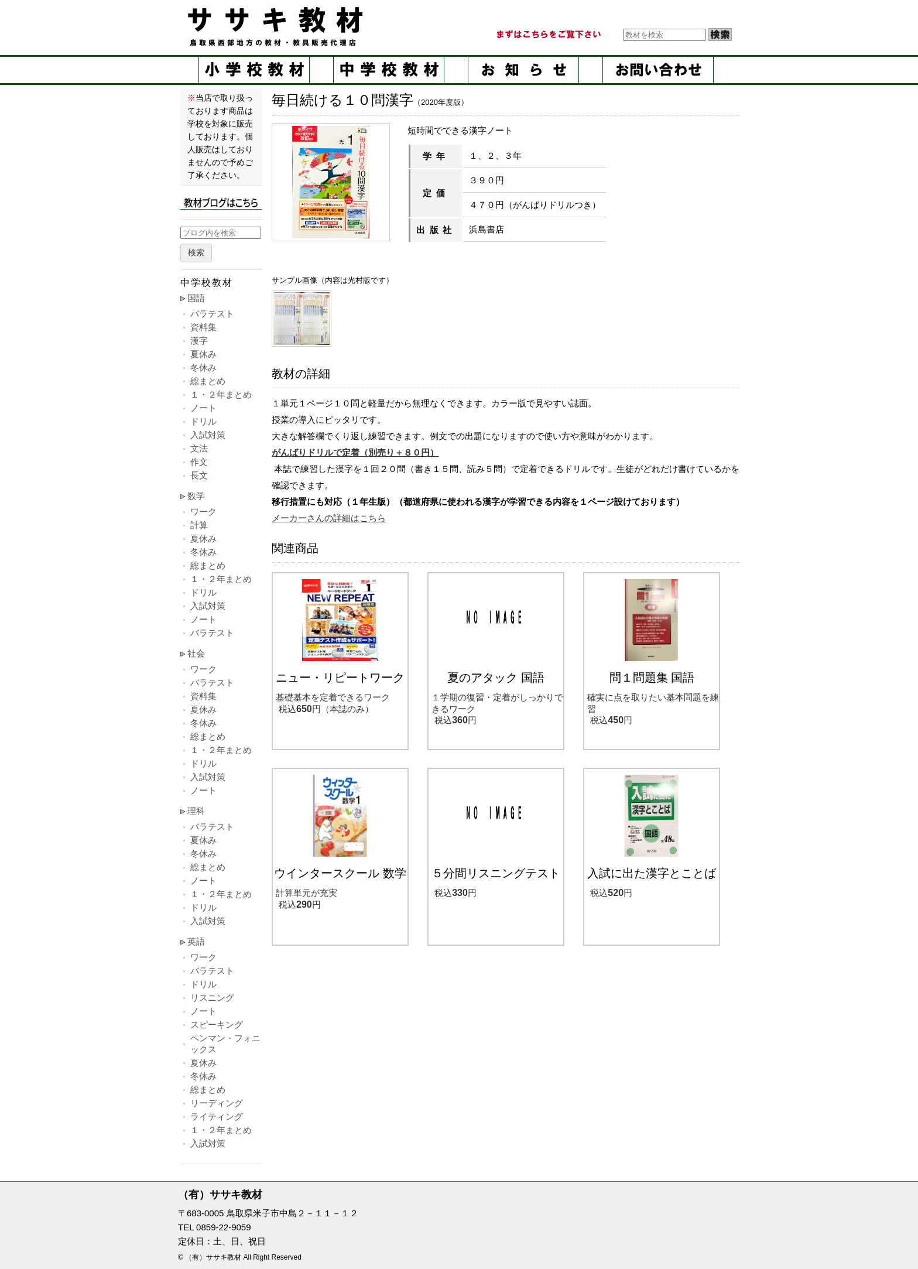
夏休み (203, 354)
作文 (199, 462)
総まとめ (207, 381)
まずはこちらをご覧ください (548, 34)
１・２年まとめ (221, 394)
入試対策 (207, 435)
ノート (203, 408)
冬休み (203, 367)
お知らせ (523, 70)
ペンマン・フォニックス (225, 1043)
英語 (196, 941)
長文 (199, 475)
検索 (196, 252)
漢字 (199, 341)
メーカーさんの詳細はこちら (329, 518)
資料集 (203, 327)
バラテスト (212, 314)
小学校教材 (254, 70)
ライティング (216, 1116)
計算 (199, 525)
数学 (196, 496)
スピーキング (216, 1024)
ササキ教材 (277, 26)
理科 (196, 811)
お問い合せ (658, 70)
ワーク (203, 512)
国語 (196, 298)
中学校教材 (389, 70)
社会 (196, 653)
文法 (199, 448)
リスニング (212, 998)
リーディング (216, 1103)
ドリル (203, 421)
